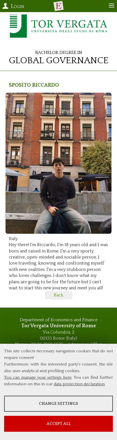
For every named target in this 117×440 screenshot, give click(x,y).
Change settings (58, 403)
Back (58, 295)
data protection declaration (79, 384)
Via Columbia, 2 (58, 332)
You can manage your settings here (38, 377)
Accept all (59, 423)
